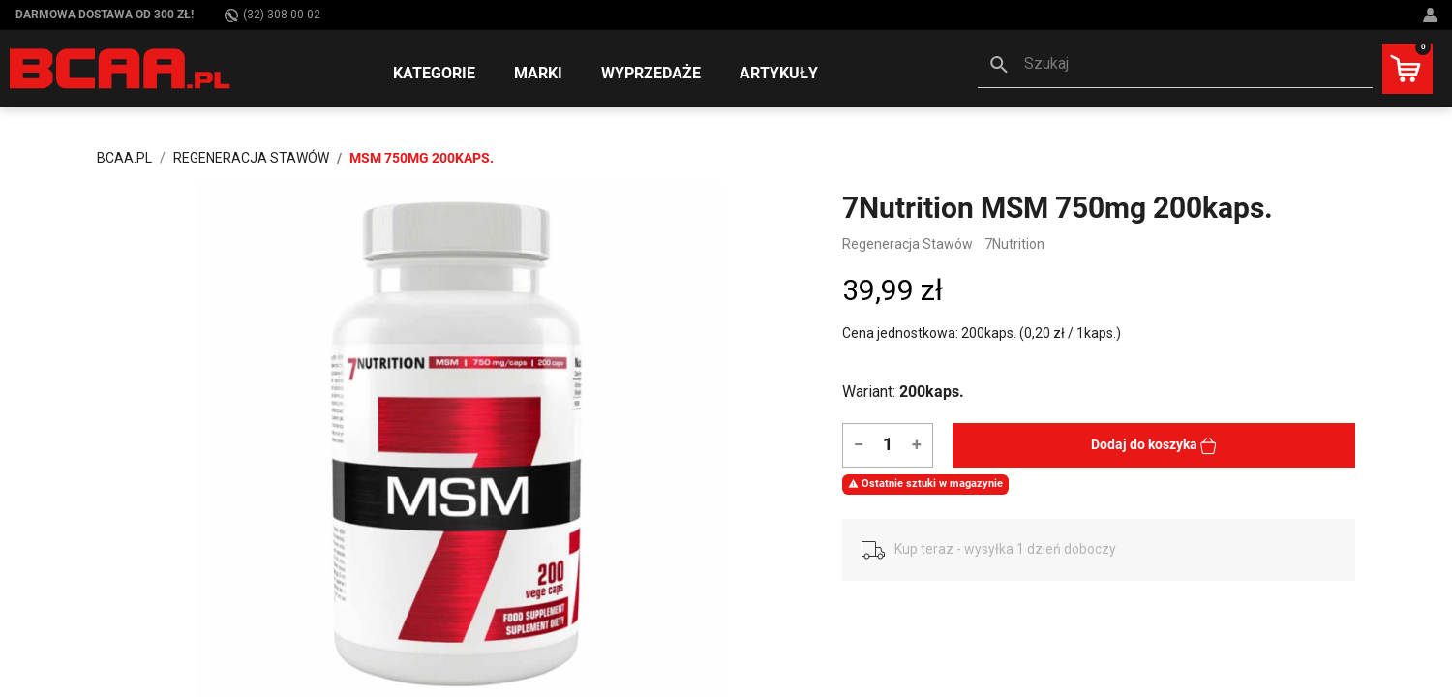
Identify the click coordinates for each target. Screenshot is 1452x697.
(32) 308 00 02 (272, 15)
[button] (1175, 66)
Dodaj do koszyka (1154, 445)
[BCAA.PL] (121, 68)
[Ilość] (887, 443)
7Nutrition (1014, 244)
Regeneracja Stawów (907, 244)
